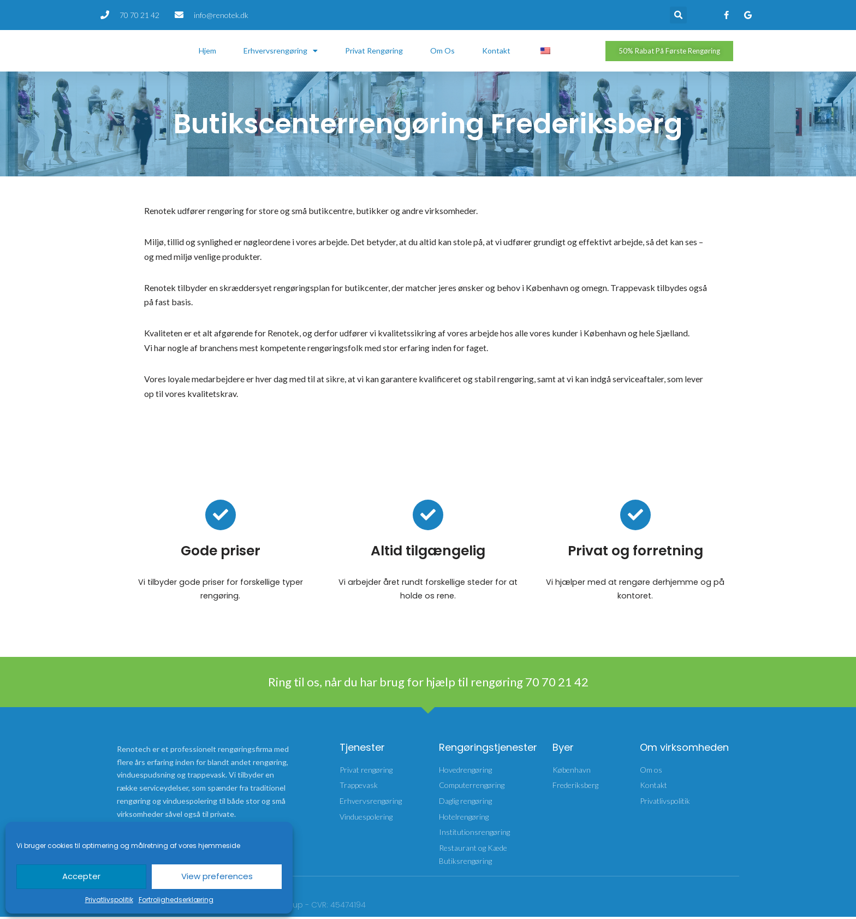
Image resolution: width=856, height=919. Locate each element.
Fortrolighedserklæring (176, 899)
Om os (442, 50)
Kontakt (496, 50)
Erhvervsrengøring (280, 50)
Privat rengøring (374, 50)
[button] (678, 15)
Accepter (81, 876)
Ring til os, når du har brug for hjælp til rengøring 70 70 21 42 (428, 683)
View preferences (217, 876)
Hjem (207, 50)
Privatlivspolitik (109, 899)
